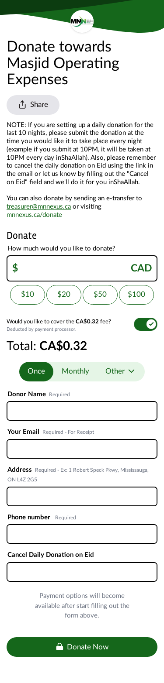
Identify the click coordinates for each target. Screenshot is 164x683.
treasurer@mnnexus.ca (39, 206)
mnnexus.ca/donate (34, 215)
